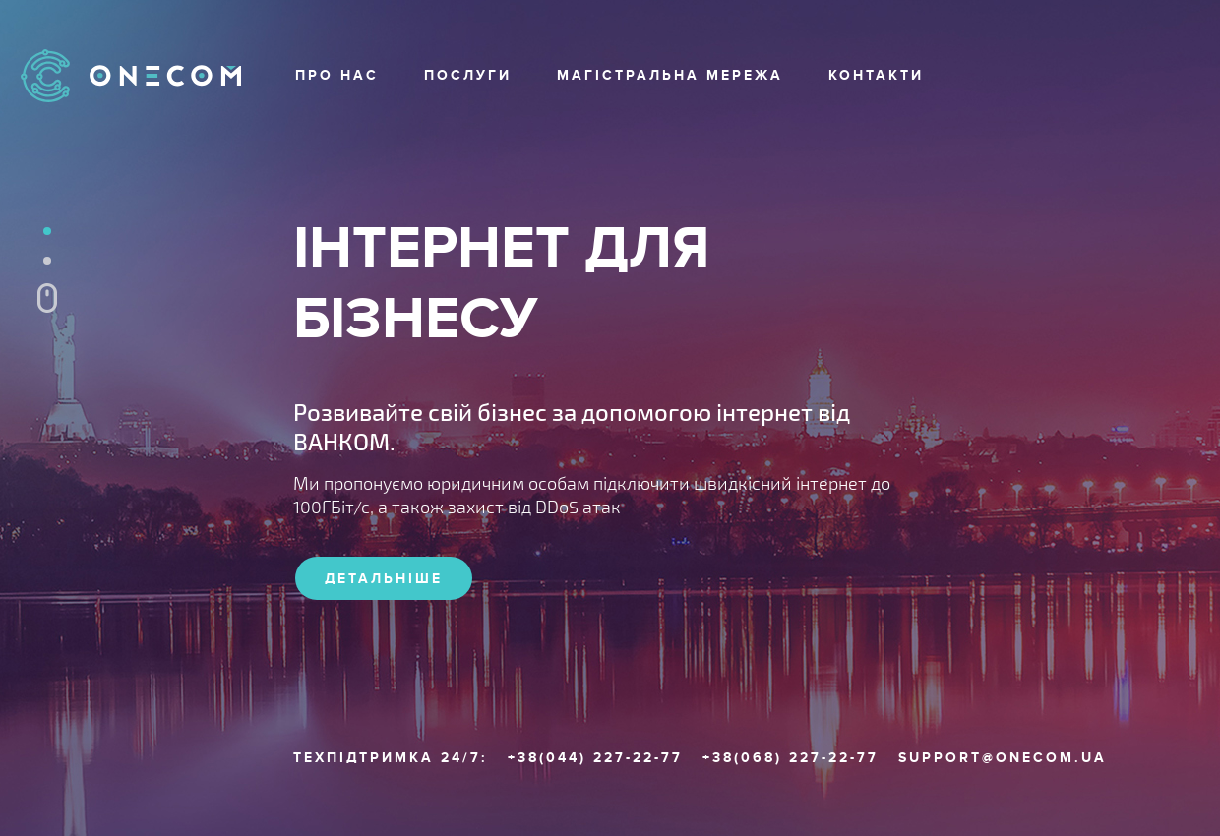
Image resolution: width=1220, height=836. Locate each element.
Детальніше (384, 578)
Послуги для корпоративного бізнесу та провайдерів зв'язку (47, 260)
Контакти (876, 75)
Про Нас (337, 75)
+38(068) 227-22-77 (790, 758)
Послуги (468, 75)
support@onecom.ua (1002, 758)
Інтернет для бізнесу (47, 231)
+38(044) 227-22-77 (595, 758)
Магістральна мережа (670, 75)
